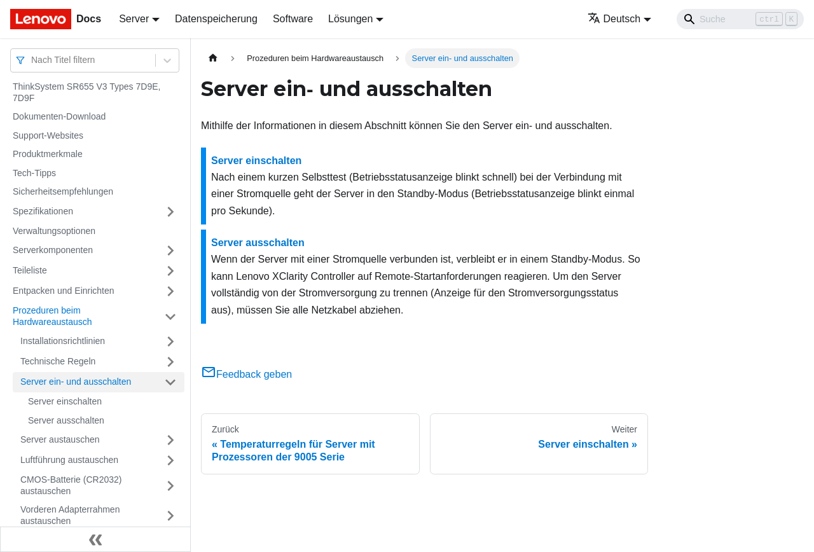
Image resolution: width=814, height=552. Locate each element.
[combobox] (32, 60)
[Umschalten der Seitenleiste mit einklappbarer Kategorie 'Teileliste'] (170, 271)
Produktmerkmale (48, 154)
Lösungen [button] (350, 18)
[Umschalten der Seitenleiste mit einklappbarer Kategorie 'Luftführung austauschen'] (170, 460)
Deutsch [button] (614, 18)
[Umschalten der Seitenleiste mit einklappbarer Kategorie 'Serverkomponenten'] (170, 250)
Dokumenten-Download (59, 116)
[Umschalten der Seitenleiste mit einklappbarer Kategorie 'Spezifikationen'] (170, 212)
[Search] (740, 19)
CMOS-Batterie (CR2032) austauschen (71, 485)
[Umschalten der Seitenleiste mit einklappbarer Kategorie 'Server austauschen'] (170, 440)
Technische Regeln (57, 361)
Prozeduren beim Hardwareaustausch (52, 316)
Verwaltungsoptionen (54, 231)
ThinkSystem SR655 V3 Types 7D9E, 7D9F (86, 92)
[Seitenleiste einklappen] (95, 539)
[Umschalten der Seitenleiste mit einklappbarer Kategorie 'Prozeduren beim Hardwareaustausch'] (170, 316)
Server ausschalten (66, 420)
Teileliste (30, 270)
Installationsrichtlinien (62, 341)
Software (293, 18)
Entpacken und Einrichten (63, 291)
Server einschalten (65, 401)
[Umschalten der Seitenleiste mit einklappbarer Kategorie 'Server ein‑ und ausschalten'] (170, 382)
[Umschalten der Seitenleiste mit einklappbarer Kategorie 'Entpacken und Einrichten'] (170, 291)
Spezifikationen (43, 211)
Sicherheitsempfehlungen (63, 191)
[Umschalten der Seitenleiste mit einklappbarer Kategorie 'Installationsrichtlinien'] (170, 341)
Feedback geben (246, 374)
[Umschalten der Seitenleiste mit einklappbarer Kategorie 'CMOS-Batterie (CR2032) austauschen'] (170, 485)
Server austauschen (60, 439)
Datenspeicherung (216, 18)
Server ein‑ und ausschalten (75, 381)
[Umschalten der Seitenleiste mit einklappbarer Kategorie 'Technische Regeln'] (170, 362)
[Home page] (213, 58)
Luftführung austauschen (69, 460)
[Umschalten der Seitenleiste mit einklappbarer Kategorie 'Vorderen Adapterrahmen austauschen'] (170, 515)
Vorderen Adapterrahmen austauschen (70, 515)
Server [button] (134, 18)
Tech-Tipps (34, 173)
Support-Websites (48, 135)
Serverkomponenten (53, 250)
